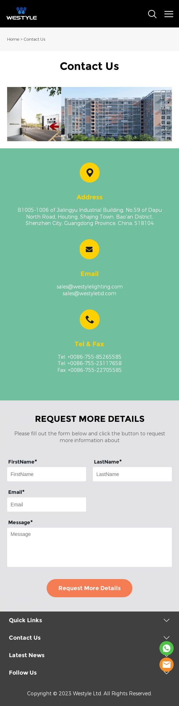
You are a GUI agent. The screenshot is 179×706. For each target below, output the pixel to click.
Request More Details (89, 588)
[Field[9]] (46, 504)
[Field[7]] (46, 474)
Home (13, 39)
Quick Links (25, 620)
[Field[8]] (132, 474)
